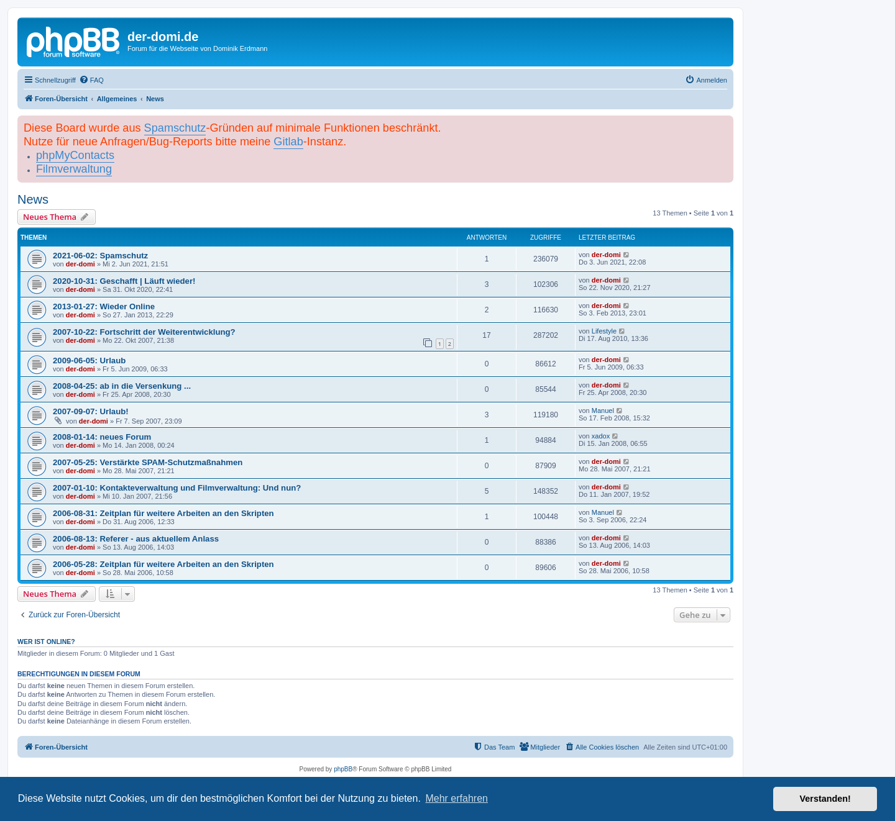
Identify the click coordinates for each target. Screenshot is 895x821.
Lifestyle (604, 331)
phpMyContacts (75, 155)
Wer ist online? (46, 641)
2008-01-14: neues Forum (102, 437)
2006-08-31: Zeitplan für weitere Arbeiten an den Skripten (163, 513)
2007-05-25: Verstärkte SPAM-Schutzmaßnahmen (147, 462)
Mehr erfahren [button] (456, 798)
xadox (601, 436)
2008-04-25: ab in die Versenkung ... (122, 386)
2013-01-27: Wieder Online (104, 306)
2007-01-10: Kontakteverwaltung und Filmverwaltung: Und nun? (177, 487)
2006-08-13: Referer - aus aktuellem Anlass (136, 538)
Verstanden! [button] (825, 799)
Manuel (603, 410)
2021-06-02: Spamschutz (100, 255)
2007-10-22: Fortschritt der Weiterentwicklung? (144, 332)
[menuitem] (91, 80)
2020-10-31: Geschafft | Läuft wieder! (124, 281)
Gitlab (288, 141)
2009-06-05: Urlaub (89, 360)
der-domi (80, 264)
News (32, 199)
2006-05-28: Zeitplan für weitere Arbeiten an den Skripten (163, 564)
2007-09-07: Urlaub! (91, 411)
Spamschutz (175, 128)
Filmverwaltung (74, 169)
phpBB (343, 769)
